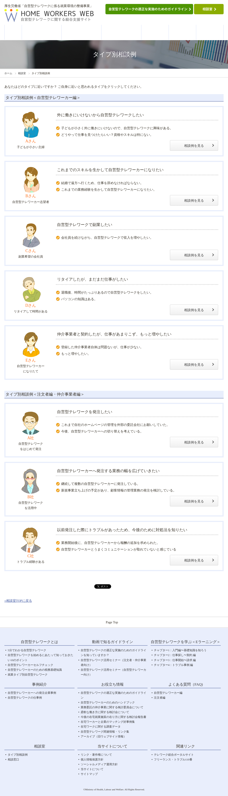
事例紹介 (155, 32)
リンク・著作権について (96, 754)
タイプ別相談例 (18, 754)
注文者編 (159, 697)
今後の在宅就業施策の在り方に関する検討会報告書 (113, 717)
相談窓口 (13, 759)
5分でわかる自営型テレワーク (27, 650)
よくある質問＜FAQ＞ (210, 32)
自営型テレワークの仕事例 (25, 697)
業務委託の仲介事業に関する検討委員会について (112, 707)
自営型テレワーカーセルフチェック (30, 665)
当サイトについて (92, 769)
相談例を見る (194, 145)
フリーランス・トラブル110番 (173, 759)
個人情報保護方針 (92, 759)
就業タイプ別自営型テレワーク (28, 674)
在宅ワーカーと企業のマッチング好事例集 (108, 721)
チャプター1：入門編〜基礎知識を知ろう (180, 650)
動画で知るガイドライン (81, 32)
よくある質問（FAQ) (185, 684)
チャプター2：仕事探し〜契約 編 (175, 655)
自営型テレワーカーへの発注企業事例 (32, 692)
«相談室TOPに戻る (18, 600)
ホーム (13, 32)
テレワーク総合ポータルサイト (174, 754)
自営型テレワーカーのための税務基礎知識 (35, 669)
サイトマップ (89, 774)
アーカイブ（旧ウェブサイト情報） (103, 736)
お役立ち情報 (182, 32)
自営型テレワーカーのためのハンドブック (108, 702)
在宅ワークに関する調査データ (101, 726)
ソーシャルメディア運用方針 (99, 764)
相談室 (22, 73)
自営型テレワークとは (41, 32)
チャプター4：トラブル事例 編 (173, 665)
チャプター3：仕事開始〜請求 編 (175, 660)
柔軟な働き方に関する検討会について (105, 712)
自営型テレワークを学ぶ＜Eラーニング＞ (121, 32)
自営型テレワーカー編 (168, 692)
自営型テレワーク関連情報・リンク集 (105, 731)
